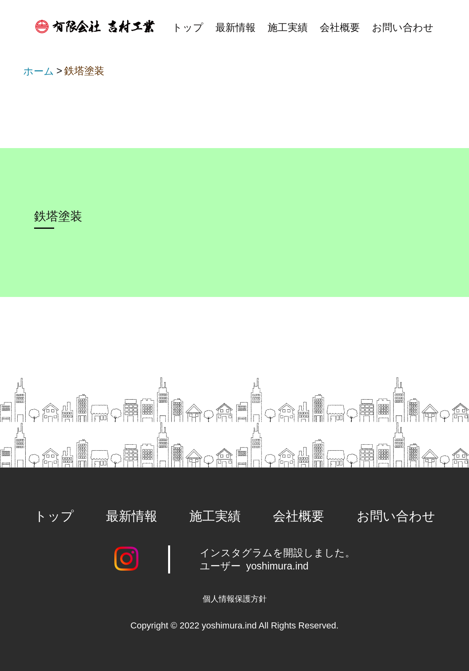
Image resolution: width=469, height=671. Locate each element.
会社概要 (340, 27)
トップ (187, 27)
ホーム (38, 71)
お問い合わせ (403, 27)
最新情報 (235, 27)
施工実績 (288, 27)
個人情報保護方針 (235, 598)
